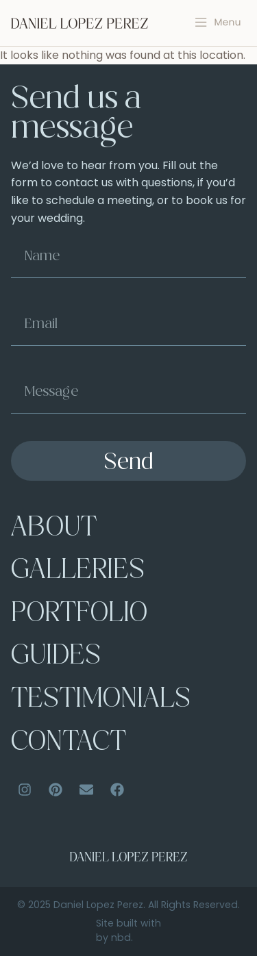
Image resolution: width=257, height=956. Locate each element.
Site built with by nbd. (128, 930)
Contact (68, 743)
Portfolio (79, 614)
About (54, 529)
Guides (56, 657)
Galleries (78, 571)
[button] (218, 22)
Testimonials (101, 700)
